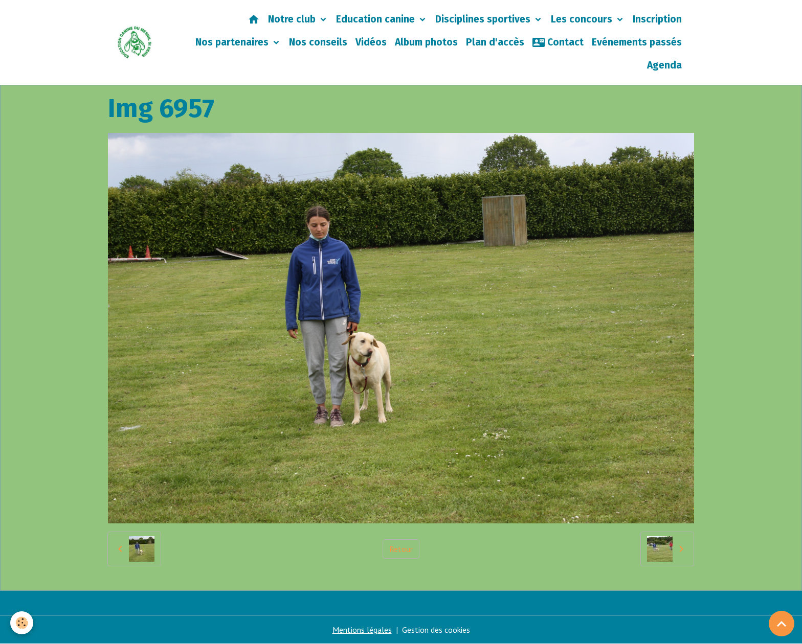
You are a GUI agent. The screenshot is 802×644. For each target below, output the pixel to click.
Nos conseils (318, 42)
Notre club (293, 19)
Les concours (583, 19)
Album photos (426, 42)
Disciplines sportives (484, 19)
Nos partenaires (233, 42)
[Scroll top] (781, 623)
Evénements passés (637, 42)
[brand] (134, 42)
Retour (401, 549)
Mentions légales (362, 630)
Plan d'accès (495, 42)
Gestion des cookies (436, 630)
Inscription (657, 19)
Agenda (664, 65)
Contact (558, 42)
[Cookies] (21, 622)
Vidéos (371, 42)
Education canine (376, 19)
